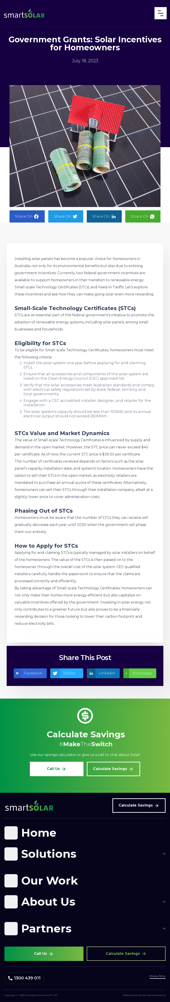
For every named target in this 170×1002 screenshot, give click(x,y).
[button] (85, 833)
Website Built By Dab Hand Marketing (144, 995)
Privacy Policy (158, 976)
